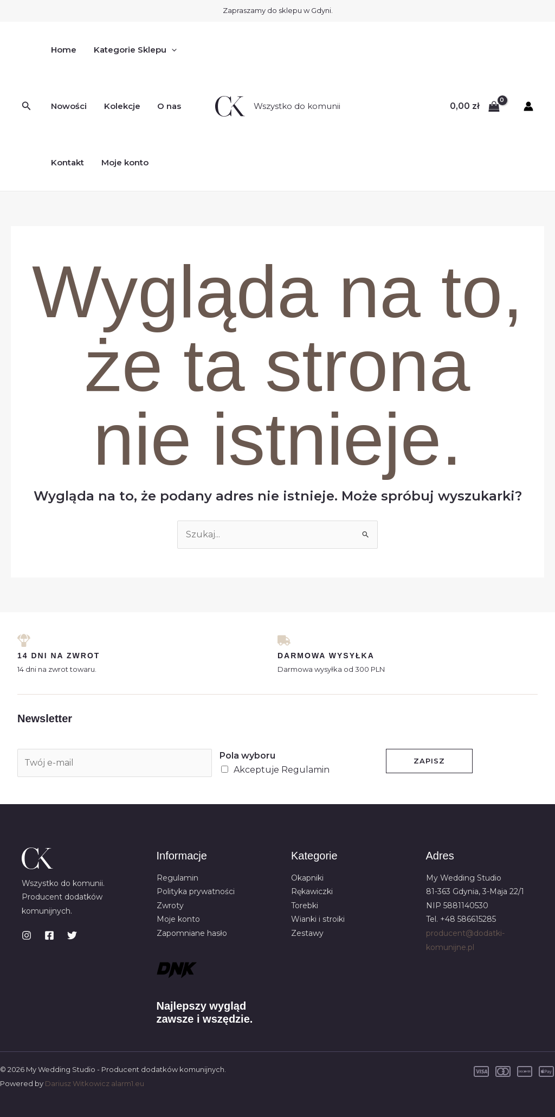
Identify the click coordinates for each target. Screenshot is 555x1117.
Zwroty (170, 905)
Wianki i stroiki (318, 920)
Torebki (304, 905)
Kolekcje (120, 106)
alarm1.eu (127, 1083)
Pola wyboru (247, 755)
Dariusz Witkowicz (77, 1083)
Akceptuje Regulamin (282, 770)
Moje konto (123, 162)
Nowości (68, 106)
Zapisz (429, 760)
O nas (167, 106)
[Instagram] (26, 935)
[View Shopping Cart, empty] (474, 106)
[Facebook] (49, 935)
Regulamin (177, 878)
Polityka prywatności (196, 891)
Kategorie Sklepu (133, 50)
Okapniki (307, 878)
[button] (26, 106)
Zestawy (307, 933)
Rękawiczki (312, 891)
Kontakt (66, 162)
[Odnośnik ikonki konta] (528, 106)
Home (63, 49)
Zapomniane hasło (192, 933)
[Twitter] (72, 935)
